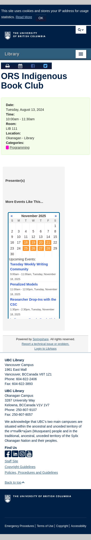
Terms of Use (45, 526)
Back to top (15, 482)
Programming (20, 147)
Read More (24, 17)
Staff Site (11, 461)
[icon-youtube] (29, 454)
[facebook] (8, 454)
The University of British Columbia (33, 35)
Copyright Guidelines (20, 467)
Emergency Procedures (19, 526)
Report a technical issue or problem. (45, 344)
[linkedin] (15, 454)
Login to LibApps (46, 348)
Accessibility (78, 526)
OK (41, 18)
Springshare (41, 339)
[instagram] (22, 454)
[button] (23, 482)
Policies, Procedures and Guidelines (31, 472)
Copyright (62, 526)
